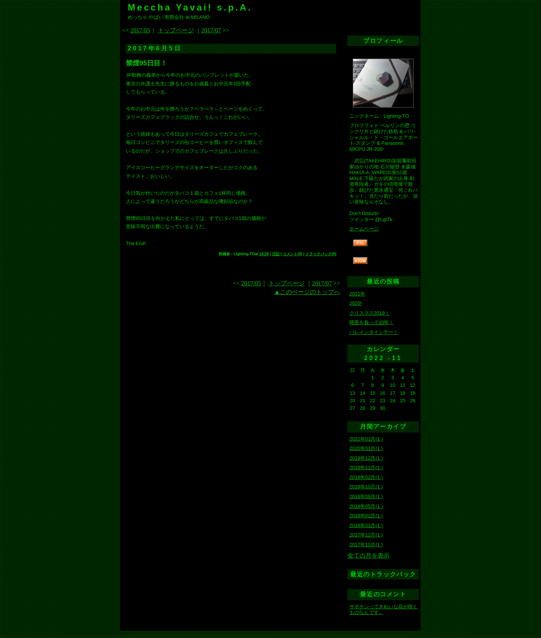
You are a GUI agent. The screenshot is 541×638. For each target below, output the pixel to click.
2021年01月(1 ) (366, 439)
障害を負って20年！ (371, 322)
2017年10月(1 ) (366, 544)
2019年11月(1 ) (366, 467)
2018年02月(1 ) (366, 515)
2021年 (357, 294)
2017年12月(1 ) (366, 535)
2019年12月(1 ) (366, 458)
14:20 (264, 254)
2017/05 (140, 30)
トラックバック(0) (320, 254)
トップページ (176, 30)
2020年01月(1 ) (366, 448)
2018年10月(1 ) (366, 486)
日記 (276, 254)
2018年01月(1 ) (366, 525)
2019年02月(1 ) (366, 477)
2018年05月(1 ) (366, 506)
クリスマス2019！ (369, 313)
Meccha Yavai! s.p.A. (190, 7)
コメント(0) (292, 254)
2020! (355, 303)
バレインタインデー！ (373, 332)
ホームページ (364, 229)
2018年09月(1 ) (366, 496)
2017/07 (211, 30)
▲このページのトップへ (307, 292)
